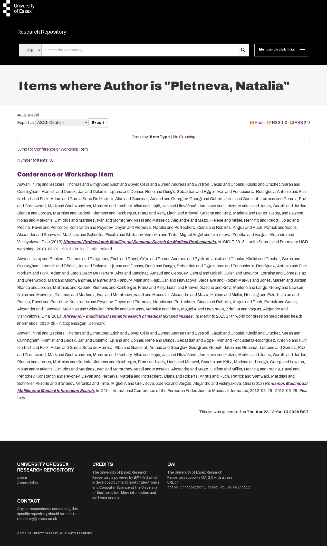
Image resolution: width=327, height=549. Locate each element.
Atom (260, 126)
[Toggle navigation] (281, 53)
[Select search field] (30, 53)
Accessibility (27, 486)
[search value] (140, 53)
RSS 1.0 (279, 126)
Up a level (30, 118)
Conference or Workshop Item (61, 152)
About (22, 481)
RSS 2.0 (302, 126)
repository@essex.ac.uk (37, 522)
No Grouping (184, 140)
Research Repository (53, 33)
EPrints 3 (141, 481)
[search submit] (243, 53)
